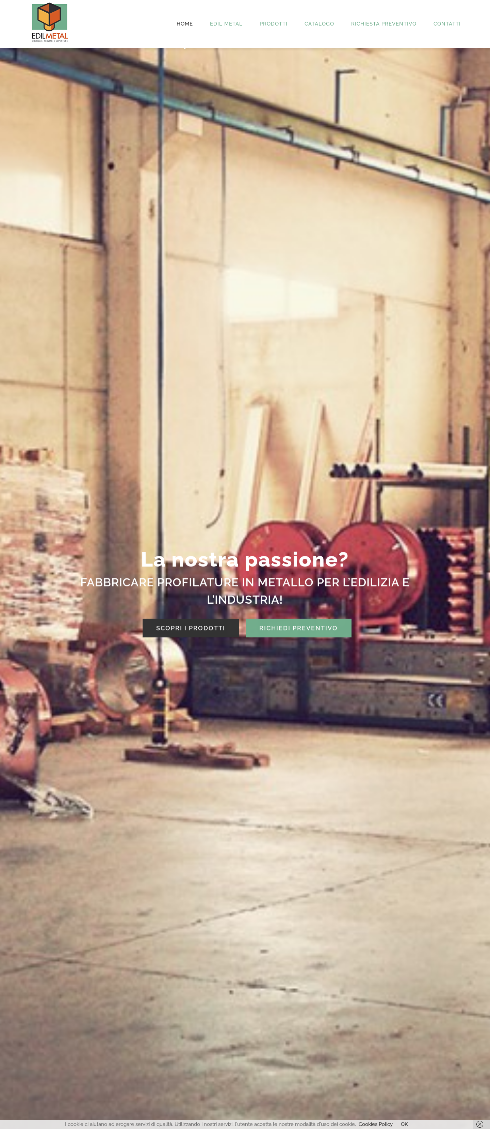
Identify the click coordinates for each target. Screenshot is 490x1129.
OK (404, 1124)
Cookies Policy (376, 1124)
